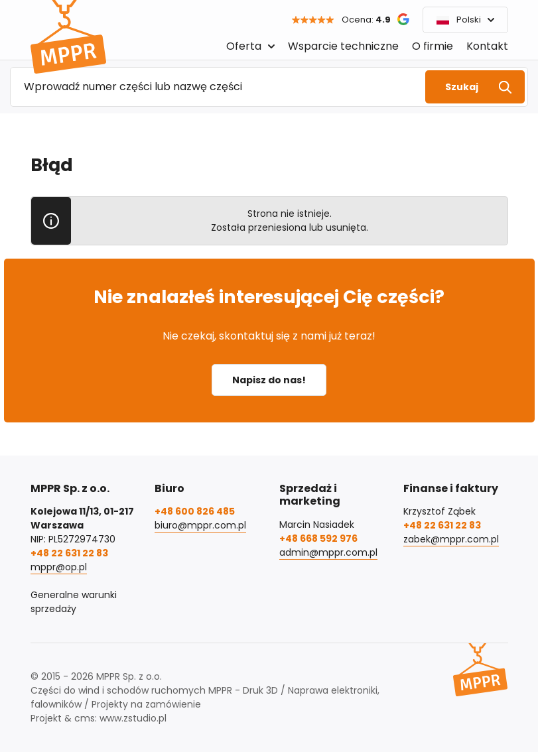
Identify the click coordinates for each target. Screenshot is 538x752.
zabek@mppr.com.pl (451, 539)
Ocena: (366, 19)
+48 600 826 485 (195, 511)
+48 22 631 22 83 (69, 553)
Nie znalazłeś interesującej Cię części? (269, 296)
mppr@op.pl (59, 567)
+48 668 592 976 (318, 538)
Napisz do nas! (269, 380)
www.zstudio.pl (133, 718)
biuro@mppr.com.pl (200, 525)
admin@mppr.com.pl (328, 552)
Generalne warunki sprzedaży (74, 601)
